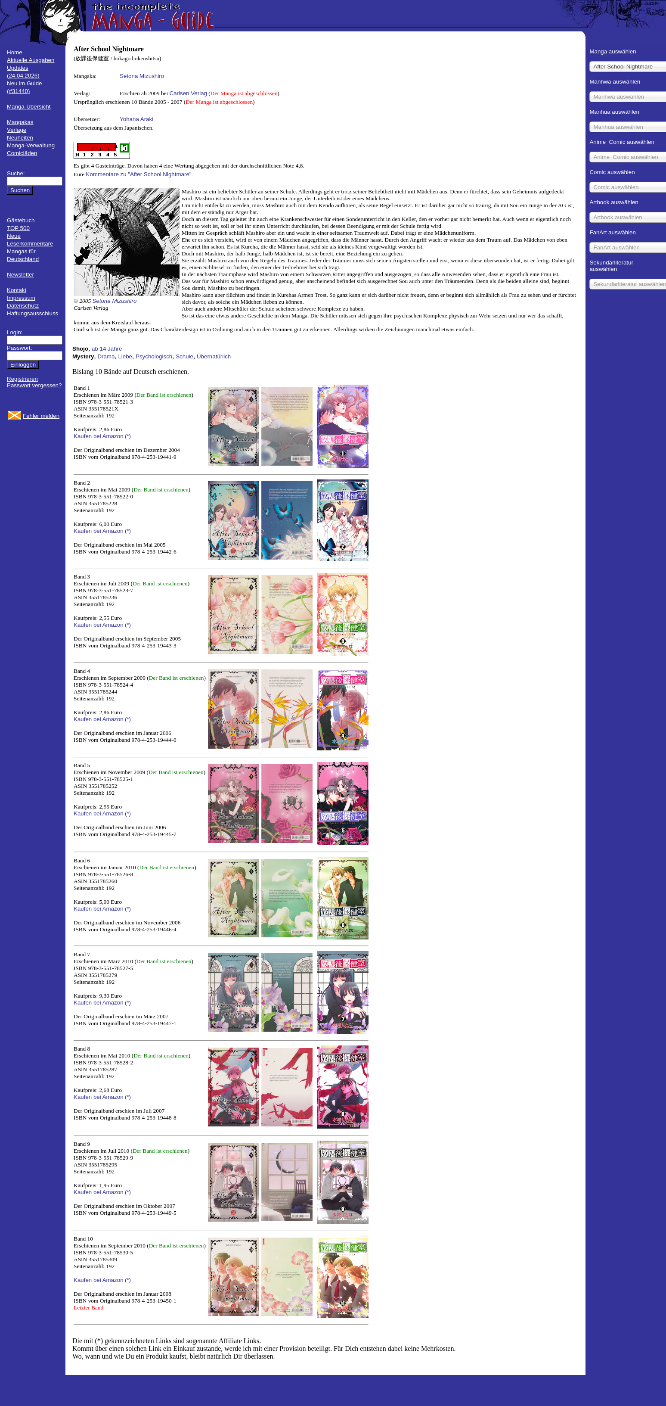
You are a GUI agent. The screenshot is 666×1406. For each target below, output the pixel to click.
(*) (128, 436)
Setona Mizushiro (142, 76)
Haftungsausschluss (32, 313)
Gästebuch (20, 220)
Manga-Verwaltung (31, 145)
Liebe (125, 356)
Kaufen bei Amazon (99, 436)
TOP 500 (18, 228)
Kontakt (16, 290)
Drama (106, 356)
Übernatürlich (214, 356)
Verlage (16, 130)
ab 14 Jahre (107, 348)
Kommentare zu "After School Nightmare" (139, 174)
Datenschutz (23, 305)
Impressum (21, 298)
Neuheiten (20, 137)
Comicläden (22, 153)
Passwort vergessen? (34, 385)
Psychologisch (154, 356)
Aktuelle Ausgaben (30, 60)
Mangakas (20, 122)
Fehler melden (41, 416)
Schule (184, 356)
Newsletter (20, 274)
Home (14, 52)
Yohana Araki (136, 119)
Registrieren (22, 379)
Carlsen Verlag (188, 93)
